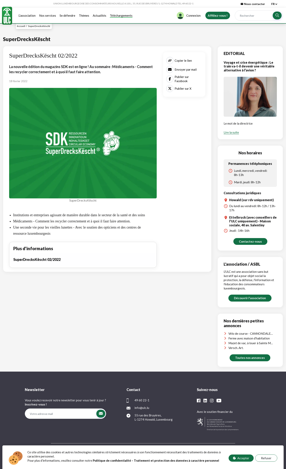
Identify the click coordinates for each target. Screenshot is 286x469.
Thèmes (84, 15)
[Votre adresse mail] (60, 414)
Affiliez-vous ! (218, 15)
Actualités (99, 15)
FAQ (151, 451)
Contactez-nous (250, 241)
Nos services (47, 15)
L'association (27, 15)
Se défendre (67, 15)
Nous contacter (253, 4)
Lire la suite (231, 132)
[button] (277, 15)
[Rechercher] (253, 15)
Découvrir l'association (250, 298)
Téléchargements (121, 15)
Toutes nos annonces (250, 357)
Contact (164, 451)
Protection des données (131, 451)
